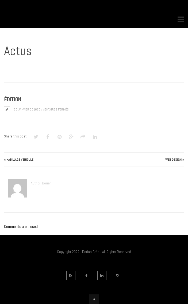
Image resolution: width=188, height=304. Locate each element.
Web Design (173, 159)
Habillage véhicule (19, 159)
